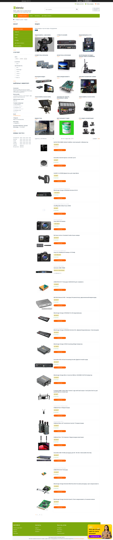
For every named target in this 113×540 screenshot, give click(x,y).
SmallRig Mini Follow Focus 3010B (62, 205)
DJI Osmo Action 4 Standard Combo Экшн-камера (67, 235)
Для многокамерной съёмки (87, 77)
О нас (31, 15)
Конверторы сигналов (41, 55)
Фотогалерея (18, 45)
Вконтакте (59, 529)
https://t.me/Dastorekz (18, 119)
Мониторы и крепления (64, 55)
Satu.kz (63, 537)
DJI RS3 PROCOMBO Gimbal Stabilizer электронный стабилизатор (71, 142)
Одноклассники (60, 533)
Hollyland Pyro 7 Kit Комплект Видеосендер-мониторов (69, 437)
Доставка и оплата (46, 15)
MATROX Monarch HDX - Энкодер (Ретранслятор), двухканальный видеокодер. (75, 297)
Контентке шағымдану (79, 538)
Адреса (37, 527)
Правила (37, 531)
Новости (17, 32)
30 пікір (80, 1)
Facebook (59, 531)
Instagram (59, 527)
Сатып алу (60, 150)
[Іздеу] (77, 9)
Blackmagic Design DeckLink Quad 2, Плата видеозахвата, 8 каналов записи (74, 499)
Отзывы (17, 40)
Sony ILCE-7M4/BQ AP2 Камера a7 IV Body (64, 252)
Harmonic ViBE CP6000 (59, 268)
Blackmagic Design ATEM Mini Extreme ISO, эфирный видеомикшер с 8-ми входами (76, 330)
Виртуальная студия (63, 118)
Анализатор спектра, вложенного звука (63, 97)
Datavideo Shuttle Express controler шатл (65, 157)
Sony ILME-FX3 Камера (59, 221)
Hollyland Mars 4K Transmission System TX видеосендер (69, 423)
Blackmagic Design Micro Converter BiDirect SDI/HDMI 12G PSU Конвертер (73, 375)
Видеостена (38, 118)
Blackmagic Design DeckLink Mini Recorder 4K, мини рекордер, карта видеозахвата (76, 483)
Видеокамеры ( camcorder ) (43, 35)
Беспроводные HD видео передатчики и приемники (87, 56)
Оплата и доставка (17, 527)
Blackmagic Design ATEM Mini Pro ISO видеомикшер (68, 313)
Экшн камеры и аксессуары (87, 97)
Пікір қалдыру (90, 3)
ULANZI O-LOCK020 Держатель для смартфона (66, 173)
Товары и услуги (23, 15)
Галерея (95, 138)
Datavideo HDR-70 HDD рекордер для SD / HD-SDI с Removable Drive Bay (73, 452)
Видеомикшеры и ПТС (85, 35)
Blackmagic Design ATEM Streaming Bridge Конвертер (68, 344)
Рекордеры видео (40, 77)
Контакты (37, 15)
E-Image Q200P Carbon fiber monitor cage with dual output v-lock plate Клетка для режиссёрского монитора (76, 391)
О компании (38, 529)
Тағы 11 (18, 77)
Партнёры (15, 533)
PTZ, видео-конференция (86, 118)
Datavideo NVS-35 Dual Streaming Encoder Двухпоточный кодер (71, 359)
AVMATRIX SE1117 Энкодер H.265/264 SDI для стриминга (68, 282)
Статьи (16, 34)
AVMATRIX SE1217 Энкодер (61, 469)
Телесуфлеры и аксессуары (43, 97)
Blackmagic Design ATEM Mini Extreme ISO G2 (66, 190)
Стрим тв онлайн (62, 35)
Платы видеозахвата (63, 77)
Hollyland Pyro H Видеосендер (62, 407)
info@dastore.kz (17, 115)
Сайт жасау (24, 1)
